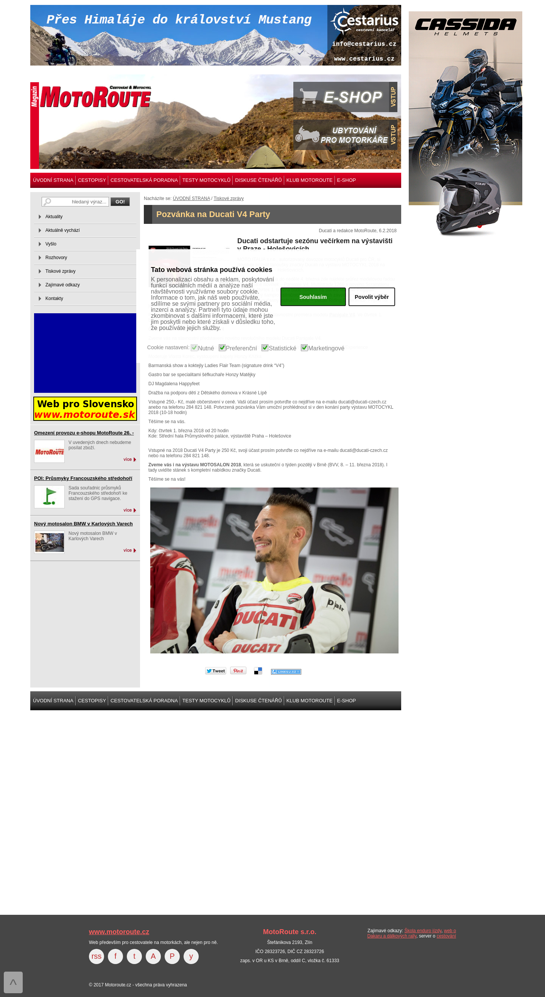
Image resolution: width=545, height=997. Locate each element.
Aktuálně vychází (62, 230)
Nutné (206, 348)
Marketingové (326, 348)
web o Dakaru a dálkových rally (411, 933)
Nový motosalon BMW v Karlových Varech (83, 524)
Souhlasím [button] (313, 297)
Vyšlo (50, 244)
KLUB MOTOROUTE (310, 180)
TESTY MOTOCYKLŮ (206, 180)
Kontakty (54, 298)
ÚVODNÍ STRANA (53, 180)
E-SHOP (346, 180)
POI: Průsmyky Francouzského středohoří (83, 478)
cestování (446, 936)
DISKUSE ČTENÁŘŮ (258, 180)
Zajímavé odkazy (62, 285)
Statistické (282, 348)
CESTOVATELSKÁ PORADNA (144, 180)
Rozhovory (56, 257)
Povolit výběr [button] (372, 297)
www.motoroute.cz (119, 932)
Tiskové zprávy (229, 198)
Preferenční (241, 348)
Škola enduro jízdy (422, 930)
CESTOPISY (92, 180)
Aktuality (53, 216)
